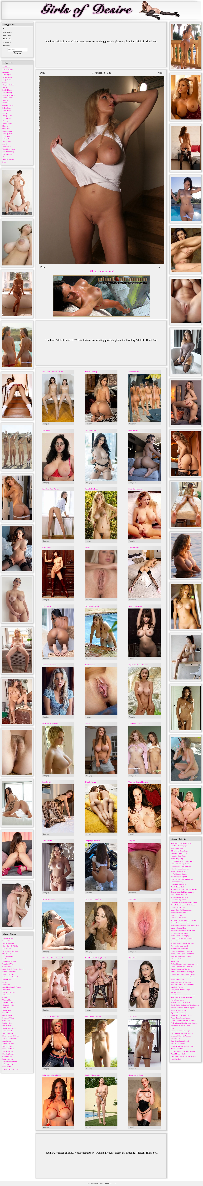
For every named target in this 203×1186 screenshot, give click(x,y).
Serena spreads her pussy (179, 897)
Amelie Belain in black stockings (182, 943)
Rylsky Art (6, 139)
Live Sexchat (7, 39)
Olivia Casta (132, 958)
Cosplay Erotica (8, 85)
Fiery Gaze (132, 899)
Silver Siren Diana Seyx (179, 851)
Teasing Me (6, 1000)
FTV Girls (6, 103)
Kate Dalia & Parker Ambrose (181, 997)
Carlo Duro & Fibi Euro (10, 946)
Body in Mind (7, 80)
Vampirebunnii (90, 430)
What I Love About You (10, 977)
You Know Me (7, 1051)
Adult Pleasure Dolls (178, 1054)
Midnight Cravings (9, 961)
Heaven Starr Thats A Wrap (180, 1002)
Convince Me (7, 1056)
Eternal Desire (7, 98)
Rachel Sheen (175, 992)
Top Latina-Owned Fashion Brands (183, 1056)
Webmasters (7, 42)
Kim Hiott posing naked (179, 933)
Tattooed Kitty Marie (178, 900)
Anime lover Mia (177, 1049)
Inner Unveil (46, 782)
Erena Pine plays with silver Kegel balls (185, 925)
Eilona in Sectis (176, 959)
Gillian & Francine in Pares (180, 923)
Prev (42, 72)
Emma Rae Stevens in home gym (182, 972)
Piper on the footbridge (179, 1013)
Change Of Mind (8, 1005)
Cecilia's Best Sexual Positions (182, 1033)
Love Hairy (6, 110)
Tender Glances (8, 1046)
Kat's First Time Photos (50, 489)
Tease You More (8, 1049)
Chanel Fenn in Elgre (178, 884)
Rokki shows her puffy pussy (181, 1018)
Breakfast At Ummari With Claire (183, 930)
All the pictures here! (101, 271)
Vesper (87, 547)
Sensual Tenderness (9, 972)
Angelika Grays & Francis (11, 987)
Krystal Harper (133, 547)
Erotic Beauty (7, 92)
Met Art (5, 113)
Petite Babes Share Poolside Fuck (183, 905)
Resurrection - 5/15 (101, 72)
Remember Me (7, 1059)
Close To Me (6, 1067)
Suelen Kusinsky (91, 372)
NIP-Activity (7, 123)
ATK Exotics (7, 77)
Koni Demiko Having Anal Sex (96, 958)
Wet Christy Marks (92, 606)
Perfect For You (8, 1044)
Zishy (4, 162)
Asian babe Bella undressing (181, 956)
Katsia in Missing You (179, 1010)
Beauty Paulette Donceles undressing (184, 902)
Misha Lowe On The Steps (180, 1031)
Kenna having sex (48, 899)
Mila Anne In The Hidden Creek (182, 977)
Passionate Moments (9, 1062)
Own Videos (7, 35)
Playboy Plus (7, 134)
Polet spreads (90, 665)
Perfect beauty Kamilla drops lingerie (184, 1023)
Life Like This (7, 1064)
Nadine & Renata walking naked (182, 1046)
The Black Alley (8, 152)
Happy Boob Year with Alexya (182, 938)
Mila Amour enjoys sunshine (181, 843)
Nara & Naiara (90, 782)
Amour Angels (7, 69)
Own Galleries (7, 32)
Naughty (46, 424)
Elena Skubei (46, 547)
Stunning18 (6, 146)
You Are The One (8, 992)
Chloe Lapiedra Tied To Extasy (182, 966)
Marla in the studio (177, 979)
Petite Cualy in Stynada (179, 876)
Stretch (4, 982)
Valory (87, 723)
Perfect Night (7, 1023)
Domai (4, 87)
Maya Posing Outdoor (93, 1016)
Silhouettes (6, 984)
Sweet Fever (6, 1013)
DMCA (89, 1183)
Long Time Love (8, 974)
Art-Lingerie (6, 74)
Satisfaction (6, 1041)
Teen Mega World (8, 149)
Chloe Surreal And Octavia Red (53, 958)
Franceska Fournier (49, 665)
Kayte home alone (177, 1000)
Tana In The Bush (91, 489)
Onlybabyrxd (133, 430)
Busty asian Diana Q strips (180, 990)
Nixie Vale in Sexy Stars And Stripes (184, 889)
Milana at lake (176, 1038)
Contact (5, 997)
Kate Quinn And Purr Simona (52, 372)
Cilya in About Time (178, 907)
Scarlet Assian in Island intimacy (182, 892)
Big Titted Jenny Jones (50, 723)
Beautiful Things (8, 1018)
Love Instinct (7, 1031)
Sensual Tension (8, 941)
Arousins (5, 72)
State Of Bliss (7, 979)
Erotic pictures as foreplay (180, 936)
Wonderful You (7, 964)
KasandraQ (132, 1016)
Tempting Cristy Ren (92, 841)
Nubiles (5, 126)
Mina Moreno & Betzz (10, 1036)
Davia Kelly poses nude (179, 941)
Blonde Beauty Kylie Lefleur (181, 866)
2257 (114, 1183)
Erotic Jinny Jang (177, 859)
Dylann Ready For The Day (180, 969)
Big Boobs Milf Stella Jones (138, 665)
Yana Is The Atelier (177, 1044)
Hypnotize (6, 990)
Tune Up (5, 1008)
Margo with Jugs (177, 848)
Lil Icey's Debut (176, 915)
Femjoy (5, 100)
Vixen (4, 157)
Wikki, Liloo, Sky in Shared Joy (182, 954)
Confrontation (7, 966)
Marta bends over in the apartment (183, 995)
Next (160, 72)
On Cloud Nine (7, 954)
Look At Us (6, 959)
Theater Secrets (7, 938)
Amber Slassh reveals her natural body (184, 964)
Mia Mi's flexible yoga (179, 846)
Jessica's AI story (177, 882)
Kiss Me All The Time (10, 1069)
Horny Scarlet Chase (135, 1075)
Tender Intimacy (8, 943)
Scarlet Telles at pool (92, 1075)
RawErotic (6, 136)
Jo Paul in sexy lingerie (179, 874)
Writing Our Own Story (10, 951)
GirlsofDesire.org (105, 1183)
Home (5, 29)
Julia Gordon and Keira (179, 894)
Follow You (6, 1010)
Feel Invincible (7, 1033)
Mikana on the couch (178, 918)
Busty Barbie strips (135, 489)
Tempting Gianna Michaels (138, 782)
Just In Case (6, 948)
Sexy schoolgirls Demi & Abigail (182, 984)
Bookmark (6, 45)
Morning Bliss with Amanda (181, 1036)
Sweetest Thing (7, 1026)
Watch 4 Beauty (8, 159)
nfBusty (5, 121)
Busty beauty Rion (135, 606)
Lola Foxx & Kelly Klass (180, 864)
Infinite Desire (7, 956)
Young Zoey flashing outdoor (181, 910)
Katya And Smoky (134, 723)
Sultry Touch (175, 961)
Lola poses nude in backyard (181, 982)
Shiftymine (46, 430)
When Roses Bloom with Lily (181, 951)
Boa (172, 1028)
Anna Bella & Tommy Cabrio (12, 969)
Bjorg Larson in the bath (179, 948)
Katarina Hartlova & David (180, 1026)
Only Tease (6, 128)
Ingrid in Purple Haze (178, 928)
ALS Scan (6, 67)
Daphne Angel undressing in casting (183, 974)
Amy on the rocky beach (179, 946)
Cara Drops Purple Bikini (180, 1041)
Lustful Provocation (9, 1038)
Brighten (131, 841)
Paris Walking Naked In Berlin (182, 879)
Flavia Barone (47, 841)
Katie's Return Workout (179, 912)
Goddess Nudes (8, 105)
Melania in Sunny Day (179, 853)
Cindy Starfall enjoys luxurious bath (183, 1020)
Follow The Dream (9, 1028)
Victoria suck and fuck (93, 899)
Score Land (6, 141)
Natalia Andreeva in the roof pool (183, 1008)
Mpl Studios (6, 118)
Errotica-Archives (8, 95)
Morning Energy (8, 1054)
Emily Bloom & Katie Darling (181, 1015)
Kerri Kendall (176, 1059)
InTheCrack (6, 108)
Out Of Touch (7, 1015)
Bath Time (6, 995)
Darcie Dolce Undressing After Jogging (185, 1005)
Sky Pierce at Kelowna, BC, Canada (183, 920)
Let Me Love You (8, 1002)
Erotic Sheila (46, 606)
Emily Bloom (7, 90)
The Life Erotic (7, 154)
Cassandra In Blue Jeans (50, 1016)
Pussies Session (134, 372)
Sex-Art (5, 144)
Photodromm (7, 131)
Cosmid (5, 82)
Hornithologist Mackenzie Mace (182, 861)
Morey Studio (7, 116)
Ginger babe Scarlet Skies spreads (183, 1051)
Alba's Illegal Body (177, 887)
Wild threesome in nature (180, 869)
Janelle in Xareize (177, 987)
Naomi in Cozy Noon (178, 856)
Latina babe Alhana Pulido (51, 1075)
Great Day (6, 1020)
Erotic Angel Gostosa (178, 871)
